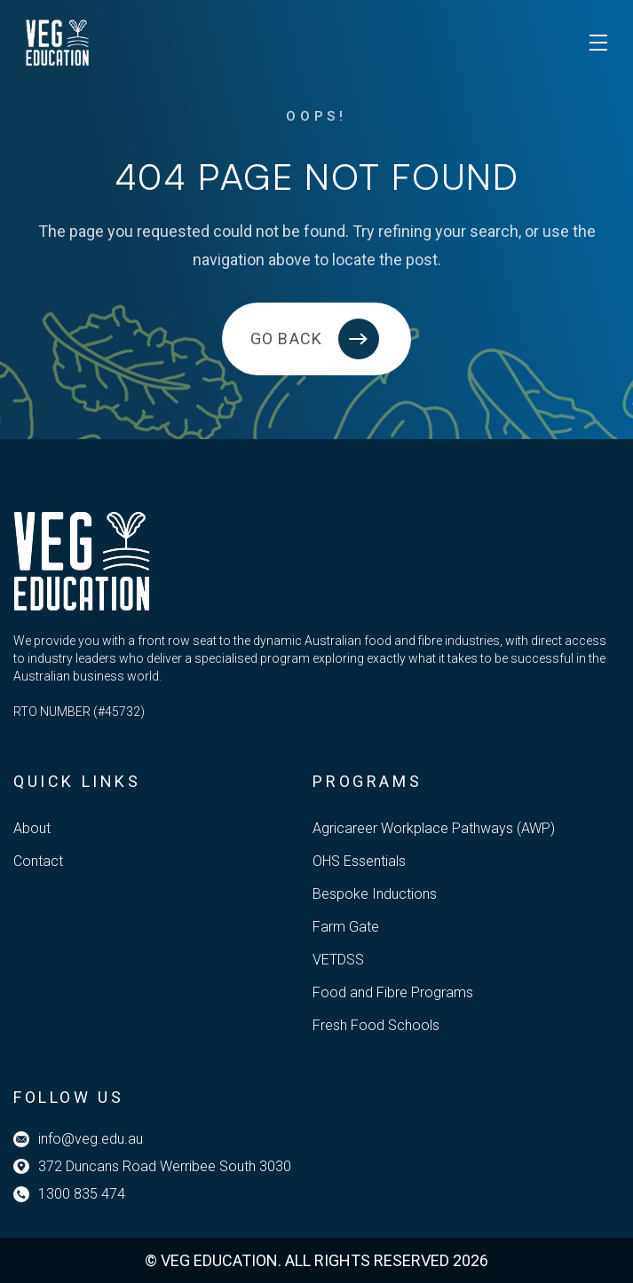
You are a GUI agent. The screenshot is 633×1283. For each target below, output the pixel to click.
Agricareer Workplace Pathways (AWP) (434, 828)
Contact (38, 861)
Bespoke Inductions (375, 894)
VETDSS (338, 959)
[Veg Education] (57, 42)
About (32, 828)
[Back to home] (316, 339)
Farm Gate (346, 926)
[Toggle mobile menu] (598, 42)
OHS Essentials (359, 861)
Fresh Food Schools (376, 1025)
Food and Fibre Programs (393, 992)
